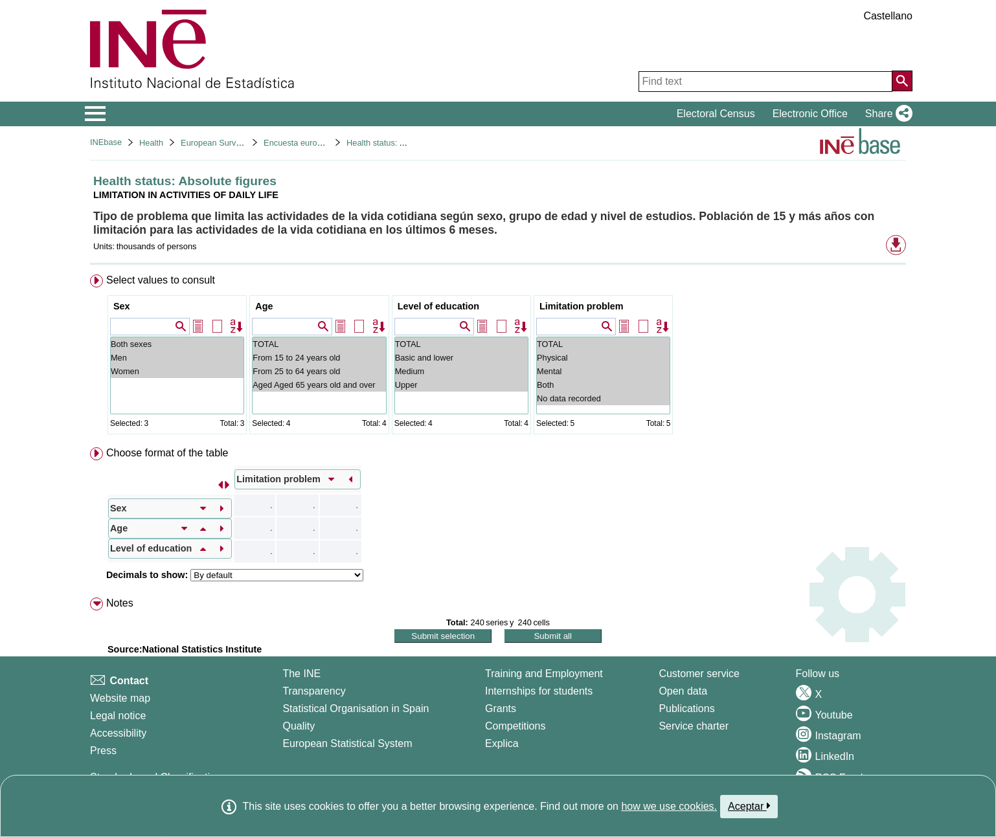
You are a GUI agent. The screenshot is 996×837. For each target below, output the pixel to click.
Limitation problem (581, 306)
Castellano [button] (887, 15)
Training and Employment (544, 673)
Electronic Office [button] (810, 113)
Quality (298, 725)
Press (103, 750)
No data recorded (603, 398)
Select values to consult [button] (160, 279)
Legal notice (118, 715)
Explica (502, 743)
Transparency (313, 691)
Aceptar (749, 806)
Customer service (699, 673)
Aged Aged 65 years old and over (319, 385)
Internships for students (539, 691)
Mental (603, 371)
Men (177, 357)
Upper (461, 385)
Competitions (515, 725)
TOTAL (319, 344)
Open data (683, 691)
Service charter (694, 725)
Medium (461, 371)
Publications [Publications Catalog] (686, 708)
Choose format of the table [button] (167, 452)
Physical (603, 357)
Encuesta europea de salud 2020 (324, 143)
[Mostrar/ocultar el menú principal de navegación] (96, 114)
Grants (500, 708)
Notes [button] (119, 602)
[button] (886, 114)
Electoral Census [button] (716, 113)
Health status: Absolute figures (402, 143)
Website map (120, 698)
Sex (121, 306)
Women (177, 371)
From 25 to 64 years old (319, 371)
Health (151, 143)
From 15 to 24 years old (319, 357)
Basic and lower (461, 357)
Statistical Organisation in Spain (355, 708)
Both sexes (177, 344)
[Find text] (765, 81)
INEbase (106, 142)
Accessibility (118, 733)
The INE (301, 673)
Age (264, 306)
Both (603, 385)
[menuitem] (498, 357)
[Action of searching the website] (902, 81)
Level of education (438, 306)
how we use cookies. (669, 806)
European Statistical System (347, 743)
